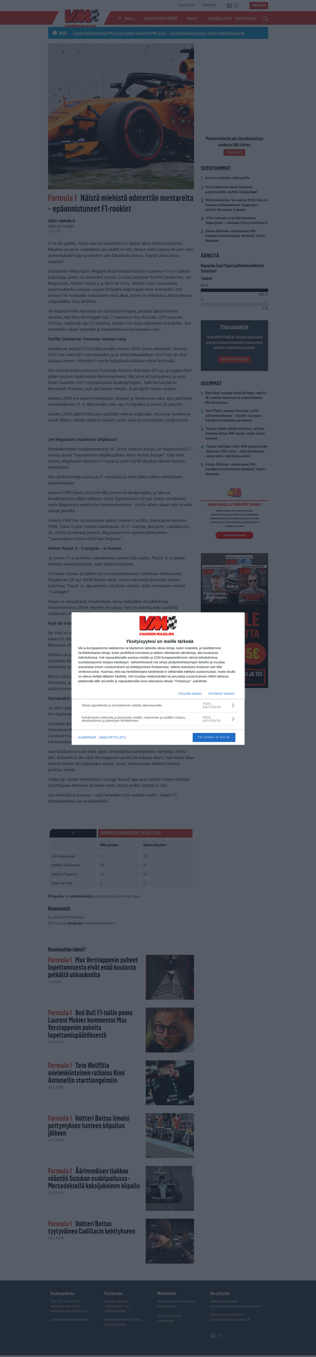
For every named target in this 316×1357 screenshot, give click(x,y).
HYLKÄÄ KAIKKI (190, 693)
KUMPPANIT (87, 737)
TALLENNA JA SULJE (214, 737)
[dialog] (158, 678)
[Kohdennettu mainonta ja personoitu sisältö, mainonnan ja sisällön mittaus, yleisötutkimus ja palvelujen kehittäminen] (158, 719)
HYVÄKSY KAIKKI (221, 693)
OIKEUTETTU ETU (113, 737)
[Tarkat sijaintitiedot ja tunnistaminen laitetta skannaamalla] (158, 705)
